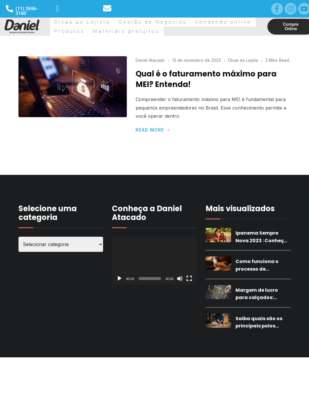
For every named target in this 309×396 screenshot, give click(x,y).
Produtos (207, 32)
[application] (154, 299)
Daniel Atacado (150, 98)
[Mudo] (180, 317)
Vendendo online (170, 32)
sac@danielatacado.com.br (140, 11)
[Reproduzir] (119, 317)
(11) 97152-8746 (75, 11)
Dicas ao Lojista (71, 32)
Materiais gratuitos (75, 60)
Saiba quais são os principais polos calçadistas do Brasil (262, 364)
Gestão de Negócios (120, 32)
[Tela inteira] (189, 317)
